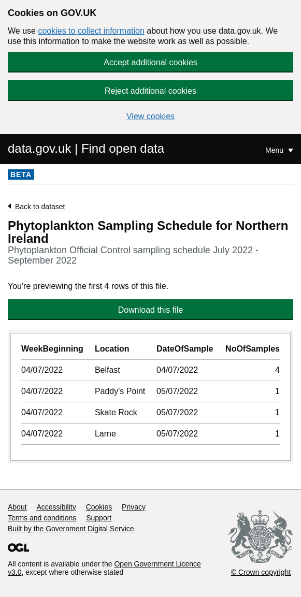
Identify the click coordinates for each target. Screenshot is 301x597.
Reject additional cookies (150, 90)
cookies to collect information (91, 30)
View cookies (150, 116)
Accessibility (56, 507)
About (17, 507)
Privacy (134, 507)
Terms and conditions (42, 518)
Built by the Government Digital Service (71, 529)
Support (98, 518)
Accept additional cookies (150, 62)
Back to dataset (40, 206)
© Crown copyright (261, 572)
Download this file (150, 309)
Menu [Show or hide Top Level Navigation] (275, 150)
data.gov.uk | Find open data (86, 148)
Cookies (99, 507)
